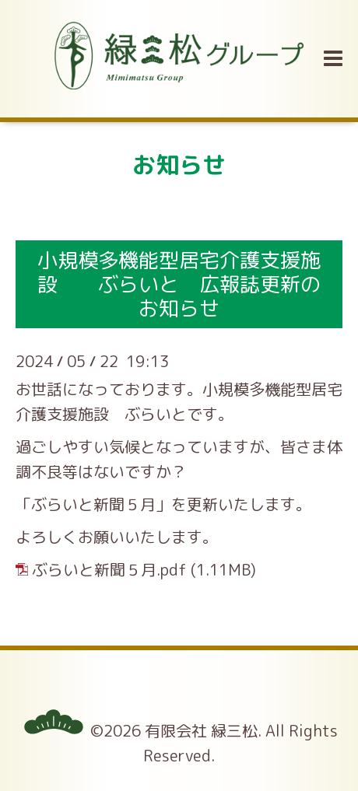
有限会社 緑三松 (201, 730)
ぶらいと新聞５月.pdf (109, 569)
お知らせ (179, 165)
